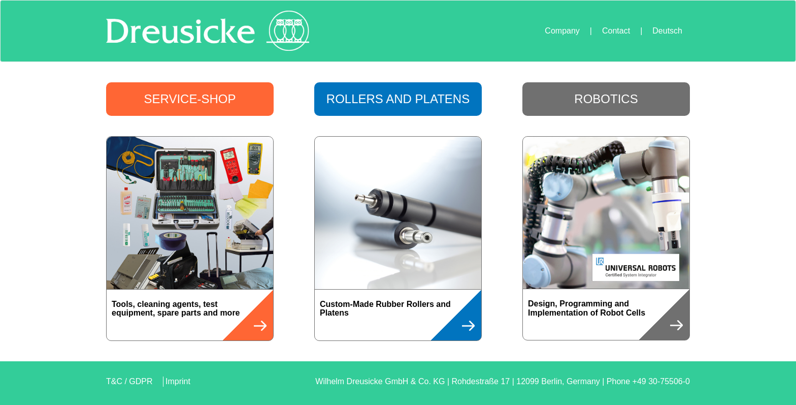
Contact (616, 30)
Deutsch (667, 30)
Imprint (177, 381)
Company (562, 30)
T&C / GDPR (129, 381)
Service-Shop (190, 99)
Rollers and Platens (398, 99)
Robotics (606, 99)
